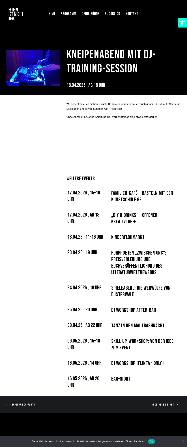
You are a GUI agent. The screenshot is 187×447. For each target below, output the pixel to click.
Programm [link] (68, 13)
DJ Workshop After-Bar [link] (133, 310)
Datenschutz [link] (60, 432)
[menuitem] (52, 14)
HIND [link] (52, 13)
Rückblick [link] (112, 13)
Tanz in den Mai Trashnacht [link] (138, 325)
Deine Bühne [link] (90, 13)
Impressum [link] (43, 432)
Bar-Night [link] (120, 379)
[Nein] (182, 441)
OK (151, 441)
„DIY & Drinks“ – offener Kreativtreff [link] (134, 218)
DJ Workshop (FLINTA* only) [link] (137, 363)
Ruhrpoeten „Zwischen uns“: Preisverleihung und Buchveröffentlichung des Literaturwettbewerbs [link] (138, 263)
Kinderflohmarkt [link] (128, 237)
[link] (182, 23)
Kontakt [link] (132, 13)
